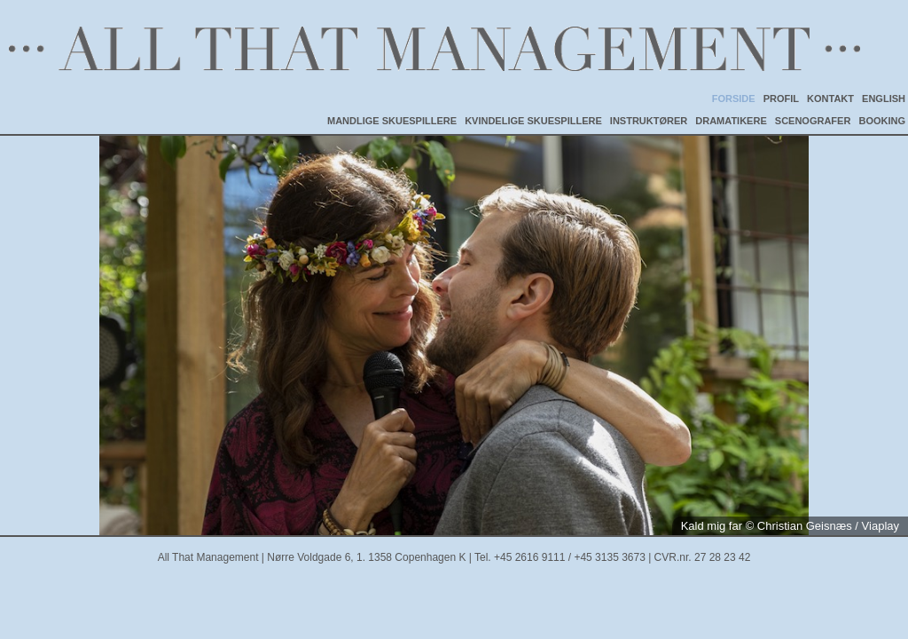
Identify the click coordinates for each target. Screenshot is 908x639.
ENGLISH (883, 98)
